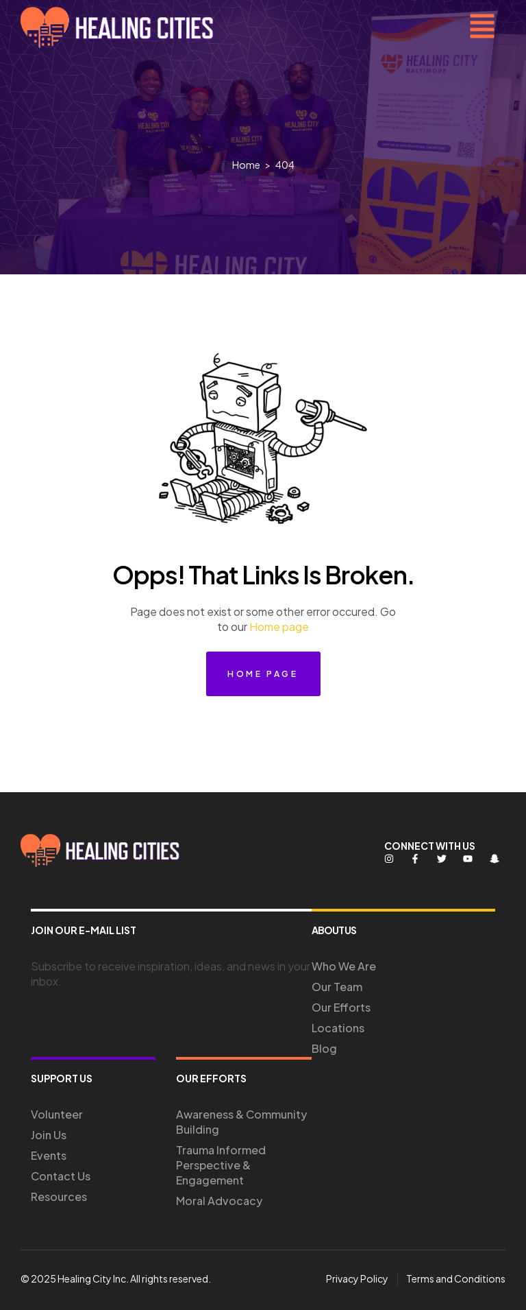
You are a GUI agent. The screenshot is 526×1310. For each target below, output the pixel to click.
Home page (279, 626)
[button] (482, 27)
